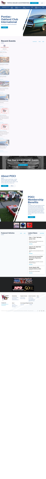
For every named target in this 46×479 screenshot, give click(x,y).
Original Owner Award (31, 300)
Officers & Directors (14, 305)
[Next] (43, 41)
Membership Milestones (15, 299)
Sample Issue (22, 304)
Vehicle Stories (38, 7)
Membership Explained (15, 297)
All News (38, 297)
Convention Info (31, 297)
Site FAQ (31, 304)
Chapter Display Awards (32, 299)
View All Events (35, 41)
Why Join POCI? (14, 298)
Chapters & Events (18, 7)
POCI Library (14, 306)
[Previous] (39, 41)
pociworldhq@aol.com (4, 304)
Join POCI (4, 27)
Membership (5, 7)
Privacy (29, 310)
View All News (42, 233)
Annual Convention (26, 7)
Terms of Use (31, 310)
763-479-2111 (3, 305)
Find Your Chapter (22, 298)
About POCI (13, 304)
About (43, 7)
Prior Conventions (31, 298)
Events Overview (22, 297)
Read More (31, 253)
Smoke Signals (12, 7)
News (32, 7)
